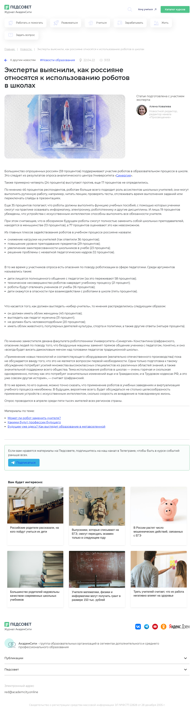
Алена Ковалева (160, 106)
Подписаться (26, 462)
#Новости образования (57, 60)
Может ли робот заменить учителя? (34, 418)
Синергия (123, 175)
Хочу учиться (145, 9)
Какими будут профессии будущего (34, 422)
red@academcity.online (21, 692)
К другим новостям (20, 60)
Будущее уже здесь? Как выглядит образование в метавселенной (56, 426)
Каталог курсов (175, 9)
